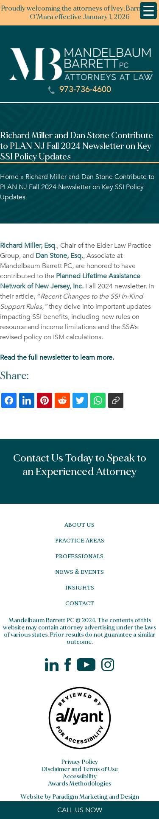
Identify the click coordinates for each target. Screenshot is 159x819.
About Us (79, 524)
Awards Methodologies (79, 783)
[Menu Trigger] (148, 10)
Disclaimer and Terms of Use (80, 769)
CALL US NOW (79, 810)
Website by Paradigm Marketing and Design (79, 796)
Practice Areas (79, 540)
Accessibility (80, 776)
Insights (79, 587)
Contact (79, 603)
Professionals (79, 555)
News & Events (79, 571)
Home (9, 177)
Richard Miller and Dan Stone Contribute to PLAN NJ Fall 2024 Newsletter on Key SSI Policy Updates (77, 187)
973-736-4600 (79, 89)
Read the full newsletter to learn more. (57, 357)
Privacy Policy (79, 762)
